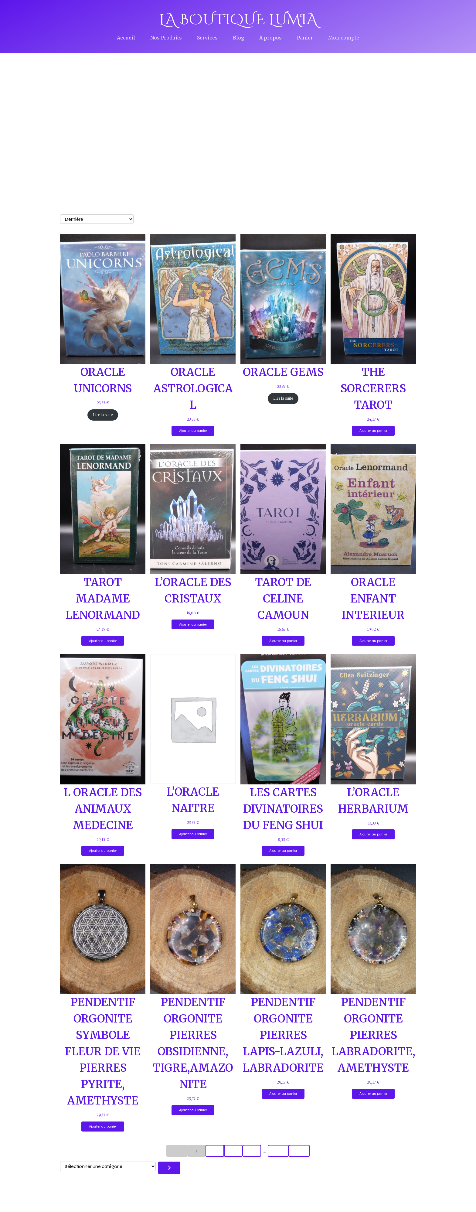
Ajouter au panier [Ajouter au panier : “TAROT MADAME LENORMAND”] (103, 641)
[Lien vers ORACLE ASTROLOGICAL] (193, 300)
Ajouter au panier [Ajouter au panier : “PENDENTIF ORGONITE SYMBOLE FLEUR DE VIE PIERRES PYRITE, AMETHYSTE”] (103, 1127)
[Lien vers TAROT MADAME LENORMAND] (102, 510)
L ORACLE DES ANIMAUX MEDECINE (103, 809)
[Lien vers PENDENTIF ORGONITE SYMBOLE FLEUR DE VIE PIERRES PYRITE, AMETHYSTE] (102, 930)
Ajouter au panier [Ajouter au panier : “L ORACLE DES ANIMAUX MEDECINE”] (103, 851)
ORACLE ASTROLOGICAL (193, 389)
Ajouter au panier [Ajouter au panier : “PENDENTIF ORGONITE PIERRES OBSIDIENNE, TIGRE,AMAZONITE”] (193, 1110)
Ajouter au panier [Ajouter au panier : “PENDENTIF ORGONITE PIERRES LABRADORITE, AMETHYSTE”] (373, 1094)
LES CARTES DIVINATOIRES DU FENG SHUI (283, 809)
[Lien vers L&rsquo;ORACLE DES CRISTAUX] (193, 510)
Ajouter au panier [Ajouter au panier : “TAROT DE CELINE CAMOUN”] (283, 641)
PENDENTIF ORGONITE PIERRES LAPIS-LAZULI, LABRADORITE (283, 1035)
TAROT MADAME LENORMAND (103, 599)
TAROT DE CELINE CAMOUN (283, 599)
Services (207, 38)
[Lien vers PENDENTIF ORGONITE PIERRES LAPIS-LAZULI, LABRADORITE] (283, 930)
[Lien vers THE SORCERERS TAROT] (373, 300)
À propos (270, 38)
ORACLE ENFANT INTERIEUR (373, 599)
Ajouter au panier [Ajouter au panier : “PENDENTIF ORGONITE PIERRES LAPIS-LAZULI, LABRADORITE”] (283, 1094)
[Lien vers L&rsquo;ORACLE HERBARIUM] (373, 720)
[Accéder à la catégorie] (169, 1168)
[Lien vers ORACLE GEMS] (283, 300)
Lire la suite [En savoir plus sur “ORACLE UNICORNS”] (103, 415)
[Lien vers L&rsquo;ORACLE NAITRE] (193, 720)
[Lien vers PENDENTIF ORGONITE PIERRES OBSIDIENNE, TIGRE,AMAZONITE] (193, 930)
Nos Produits (166, 38)
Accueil (126, 38)
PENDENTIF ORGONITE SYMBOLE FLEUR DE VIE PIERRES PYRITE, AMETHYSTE (103, 1052)
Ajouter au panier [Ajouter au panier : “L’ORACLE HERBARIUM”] (373, 835)
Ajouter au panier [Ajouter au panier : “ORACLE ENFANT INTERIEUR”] (373, 641)
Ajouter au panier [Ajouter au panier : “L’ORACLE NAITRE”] (193, 834)
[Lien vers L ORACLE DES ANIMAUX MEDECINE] (102, 720)
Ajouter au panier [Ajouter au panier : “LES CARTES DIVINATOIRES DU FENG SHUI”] (283, 851)
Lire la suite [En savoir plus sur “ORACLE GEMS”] (283, 399)
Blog (238, 38)
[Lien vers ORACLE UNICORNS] (102, 300)
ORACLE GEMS (283, 373)
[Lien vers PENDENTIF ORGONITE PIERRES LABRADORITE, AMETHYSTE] (373, 930)
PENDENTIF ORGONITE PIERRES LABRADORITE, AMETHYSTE (373, 1035)
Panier (305, 38)
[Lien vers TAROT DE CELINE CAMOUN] (283, 510)
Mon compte (343, 38)
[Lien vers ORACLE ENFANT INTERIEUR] (373, 510)
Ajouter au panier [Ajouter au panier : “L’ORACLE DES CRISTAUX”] (193, 625)
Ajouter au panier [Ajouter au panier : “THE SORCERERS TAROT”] (373, 431)
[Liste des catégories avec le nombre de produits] (108, 1167)
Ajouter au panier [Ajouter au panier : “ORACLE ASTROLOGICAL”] (193, 431)
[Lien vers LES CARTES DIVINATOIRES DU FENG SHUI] (283, 720)
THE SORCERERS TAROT (373, 389)
